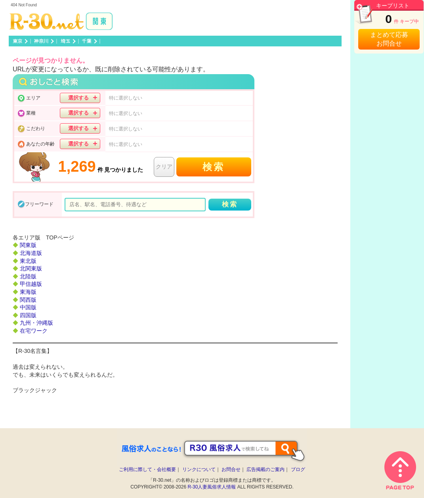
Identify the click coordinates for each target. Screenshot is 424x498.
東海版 (28, 292)
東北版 (28, 261)
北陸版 (28, 276)
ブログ (298, 469)
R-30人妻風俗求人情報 (211, 487)
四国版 (28, 315)
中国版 (28, 307)
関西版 (28, 300)
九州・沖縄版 (36, 323)
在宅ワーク (34, 331)
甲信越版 (31, 284)
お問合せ (231, 469)
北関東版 (31, 268)
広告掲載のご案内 (265, 469)
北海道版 (31, 253)
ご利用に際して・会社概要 (147, 469)
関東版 (28, 245)
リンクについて (199, 469)
